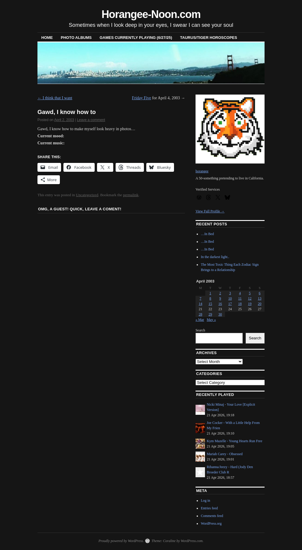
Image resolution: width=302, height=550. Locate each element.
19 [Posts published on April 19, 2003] (250, 304)
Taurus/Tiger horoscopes (208, 37)
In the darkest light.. (215, 257)
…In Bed (207, 234)
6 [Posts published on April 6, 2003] (259, 293)
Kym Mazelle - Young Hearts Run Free (234, 441)
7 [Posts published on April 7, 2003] (200, 298)
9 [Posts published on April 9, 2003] (220, 298)
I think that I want (54, 98)
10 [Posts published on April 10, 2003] (230, 298)
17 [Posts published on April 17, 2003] (230, 304)
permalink (131, 195)
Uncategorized (87, 195)
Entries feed (209, 508)
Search (200, 330)
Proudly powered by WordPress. (121, 541)
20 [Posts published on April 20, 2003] (259, 304)
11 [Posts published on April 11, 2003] (240, 298)
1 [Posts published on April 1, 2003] (210, 293)
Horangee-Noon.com (151, 14)
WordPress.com (192, 541)
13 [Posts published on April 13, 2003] (259, 298)
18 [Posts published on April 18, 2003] (240, 304)
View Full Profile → (210, 211)
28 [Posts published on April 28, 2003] (200, 314)
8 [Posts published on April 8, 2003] (210, 298)
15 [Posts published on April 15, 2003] (210, 304)
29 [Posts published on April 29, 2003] (210, 314)
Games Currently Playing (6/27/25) (136, 37)
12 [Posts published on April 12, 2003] (250, 298)
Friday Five (141, 98)
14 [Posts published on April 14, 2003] (200, 304)
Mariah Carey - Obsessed (225, 454)
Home (47, 37)
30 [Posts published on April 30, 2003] (220, 314)
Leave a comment (91, 120)
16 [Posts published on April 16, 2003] (220, 304)
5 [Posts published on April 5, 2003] (250, 293)
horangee (202, 171)
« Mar (200, 320)
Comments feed (212, 516)
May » (211, 320)
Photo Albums (76, 37)
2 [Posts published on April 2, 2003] (220, 293)
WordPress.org (211, 523)
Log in (205, 500)
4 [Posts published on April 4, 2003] (240, 293)
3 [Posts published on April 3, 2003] (230, 293)
